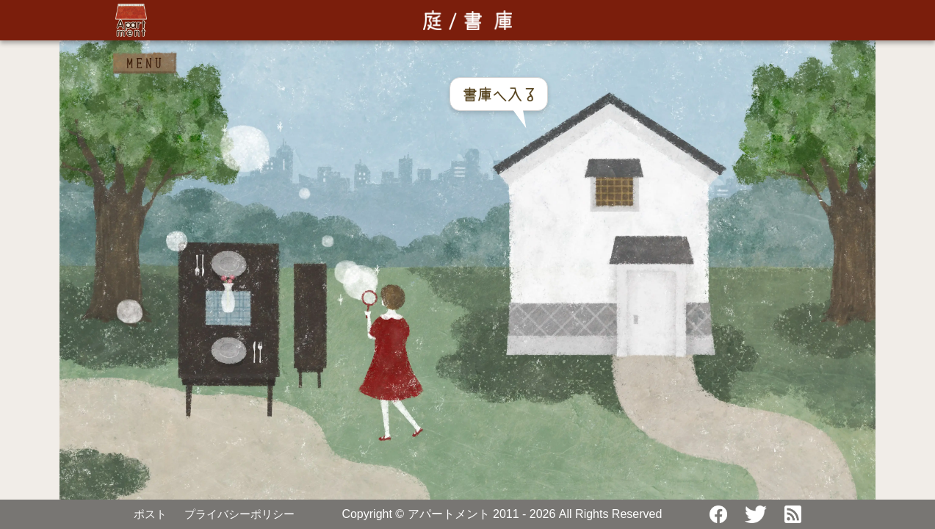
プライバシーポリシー (239, 514)
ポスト (150, 514)
